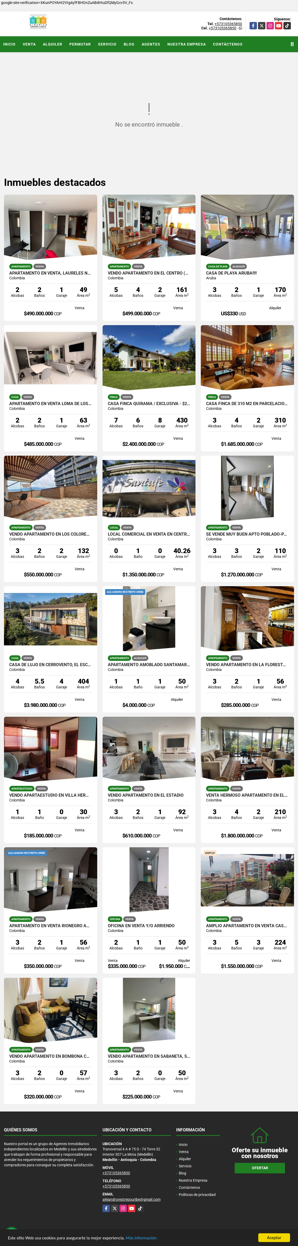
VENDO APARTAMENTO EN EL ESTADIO (146, 795)
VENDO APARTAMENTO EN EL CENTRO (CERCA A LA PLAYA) (149, 273)
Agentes (151, 44)
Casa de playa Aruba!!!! (231, 273)
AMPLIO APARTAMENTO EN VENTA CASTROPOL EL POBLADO (247, 926)
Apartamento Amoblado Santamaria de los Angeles (149, 665)
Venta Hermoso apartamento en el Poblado (247, 795)
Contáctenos (228, 44)
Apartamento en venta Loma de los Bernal (50, 404)
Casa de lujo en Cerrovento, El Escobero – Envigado (50, 665)
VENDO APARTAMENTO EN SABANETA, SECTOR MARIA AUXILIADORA (149, 1056)
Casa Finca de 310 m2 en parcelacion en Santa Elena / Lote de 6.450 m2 (247, 404)
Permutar (80, 44)
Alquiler (52, 44)
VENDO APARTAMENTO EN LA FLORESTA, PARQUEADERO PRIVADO (247, 665)
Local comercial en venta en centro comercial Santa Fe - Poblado (149, 534)
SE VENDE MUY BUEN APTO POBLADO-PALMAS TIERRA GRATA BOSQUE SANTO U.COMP (247, 534)
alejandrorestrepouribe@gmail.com (132, 1199)
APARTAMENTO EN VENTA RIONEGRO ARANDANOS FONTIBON (50, 926)
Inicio (9, 44)
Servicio (107, 44)
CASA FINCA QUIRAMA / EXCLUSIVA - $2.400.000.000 (149, 404)
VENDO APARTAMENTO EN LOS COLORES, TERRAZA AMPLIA (50, 534)
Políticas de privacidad (197, 1195)
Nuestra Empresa (186, 44)
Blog (129, 44)
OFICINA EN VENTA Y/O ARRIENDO (141, 926)
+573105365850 (228, 24)
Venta (29, 44)
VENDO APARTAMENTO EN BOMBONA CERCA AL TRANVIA (50, 1056)
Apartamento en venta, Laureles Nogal (50, 273)
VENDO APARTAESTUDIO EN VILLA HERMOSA (50, 795)
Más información (141, 1238)
